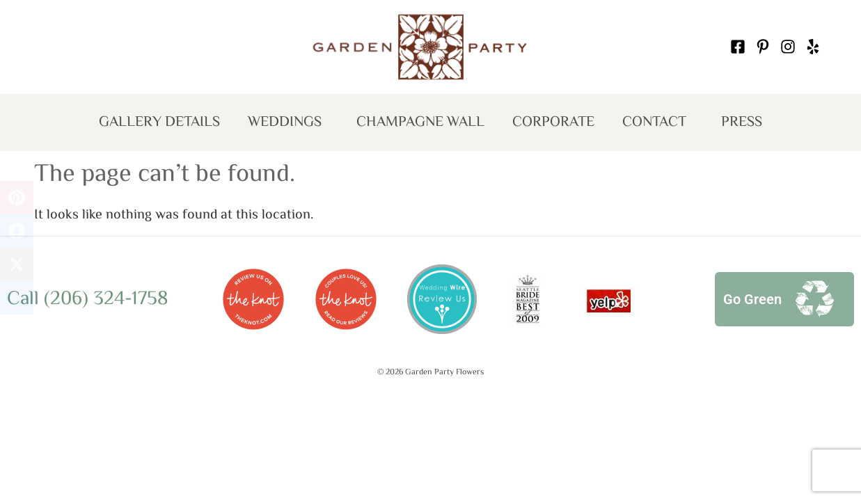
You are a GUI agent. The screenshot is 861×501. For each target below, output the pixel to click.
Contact (657, 123)
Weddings (288, 123)
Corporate (553, 122)
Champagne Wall (420, 122)
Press (741, 122)
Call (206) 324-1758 (87, 299)
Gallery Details (159, 122)
